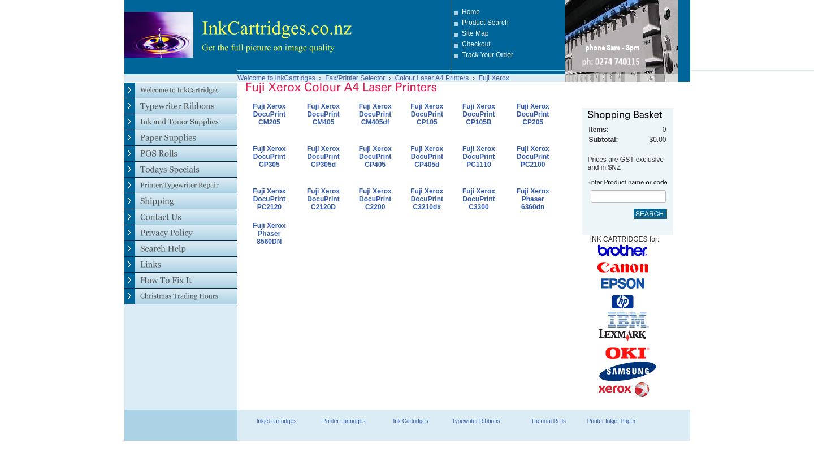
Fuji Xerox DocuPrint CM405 (323, 114)
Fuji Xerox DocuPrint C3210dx (426, 199)
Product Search (485, 23)
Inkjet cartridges (277, 421)
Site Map (475, 33)
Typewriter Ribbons (476, 421)
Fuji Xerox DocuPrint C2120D (323, 199)
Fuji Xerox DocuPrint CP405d (426, 157)
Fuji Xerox (494, 78)
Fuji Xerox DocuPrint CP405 (375, 157)
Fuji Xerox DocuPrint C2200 (375, 199)
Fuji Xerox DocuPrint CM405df (375, 114)
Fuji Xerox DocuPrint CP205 (533, 114)
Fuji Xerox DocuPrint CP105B (478, 114)
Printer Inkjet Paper (611, 421)
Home (471, 12)
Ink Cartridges (410, 421)
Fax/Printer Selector (355, 78)
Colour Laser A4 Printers (432, 78)
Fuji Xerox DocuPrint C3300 (478, 199)
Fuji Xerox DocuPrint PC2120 (269, 199)
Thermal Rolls (548, 421)
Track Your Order (487, 55)
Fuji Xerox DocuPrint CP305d (323, 157)
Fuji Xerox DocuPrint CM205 (269, 114)
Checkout (476, 44)
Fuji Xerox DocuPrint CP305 (269, 157)
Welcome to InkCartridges (276, 78)
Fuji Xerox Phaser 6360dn (533, 199)
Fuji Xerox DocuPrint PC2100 (533, 157)
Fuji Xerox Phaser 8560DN (269, 234)
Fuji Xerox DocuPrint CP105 (426, 114)
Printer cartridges (343, 421)
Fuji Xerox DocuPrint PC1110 (478, 157)
